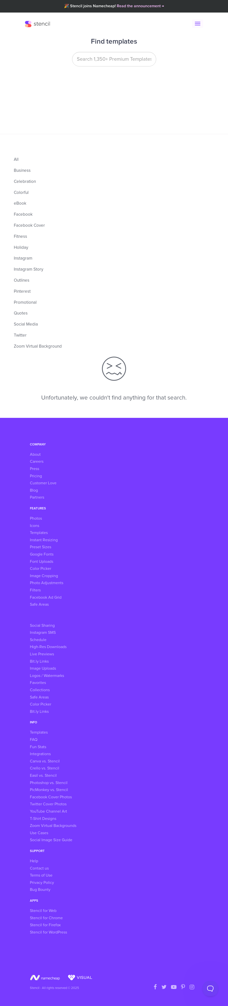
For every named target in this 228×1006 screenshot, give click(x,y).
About (35, 454)
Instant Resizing (44, 540)
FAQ (33, 740)
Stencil (38, 24)
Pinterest (22, 291)
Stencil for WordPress (48, 932)
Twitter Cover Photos (48, 804)
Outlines (21, 280)
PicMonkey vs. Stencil (49, 790)
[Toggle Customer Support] (210, 988)
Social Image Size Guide (51, 840)
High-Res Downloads (48, 647)
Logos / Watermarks (47, 676)
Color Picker (40, 569)
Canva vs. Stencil (45, 761)
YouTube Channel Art (48, 811)
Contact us (39, 868)
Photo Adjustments (46, 583)
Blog (34, 490)
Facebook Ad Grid (46, 597)
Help (34, 861)
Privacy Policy (42, 883)
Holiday (21, 248)
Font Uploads (41, 562)
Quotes (21, 313)
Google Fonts (41, 554)
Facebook (23, 214)
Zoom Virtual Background (38, 346)
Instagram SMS (43, 633)
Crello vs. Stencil (44, 768)
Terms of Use (41, 875)
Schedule (38, 640)
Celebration (25, 182)
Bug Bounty (40, 890)
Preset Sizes (40, 547)
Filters (35, 590)
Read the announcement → (140, 6)
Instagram (23, 258)
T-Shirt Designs (43, 819)
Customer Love (43, 483)
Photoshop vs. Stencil (49, 783)
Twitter (20, 335)
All (16, 160)
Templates (39, 533)
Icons (34, 526)
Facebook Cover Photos (51, 797)
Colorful (21, 193)
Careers (36, 461)
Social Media (26, 324)
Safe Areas (39, 604)
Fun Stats (38, 747)
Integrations (40, 754)
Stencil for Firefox (45, 925)
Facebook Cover (29, 225)
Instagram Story (28, 269)
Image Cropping (44, 576)
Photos (36, 518)
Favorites (38, 683)
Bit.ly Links (39, 661)
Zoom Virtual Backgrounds (53, 826)
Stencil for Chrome (46, 918)
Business (22, 171)
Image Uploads (43, 668)
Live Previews (42, 654)
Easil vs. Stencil (43, 775)
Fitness (20, 237)
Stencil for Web (43, 911)
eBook (20, 203)
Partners (37, 497)
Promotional (25, 302)
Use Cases (39, 833)
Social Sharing (42, 626)
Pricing (36, 476)
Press (34, 469)
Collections (40, 690)
